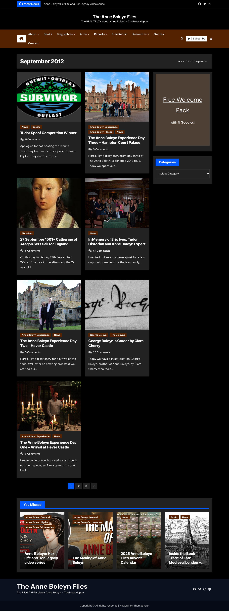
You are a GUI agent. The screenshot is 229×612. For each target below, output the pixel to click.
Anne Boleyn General (38, 517)
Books (48, 34)
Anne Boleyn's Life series (40, 527)
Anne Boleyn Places (101, 131)
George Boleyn (98, 334)
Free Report (120, 34)
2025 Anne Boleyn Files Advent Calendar (136, 559)
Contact (34, 43)
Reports (99, 34)
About (32, 34)
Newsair (124, 607)
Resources (140, 34)
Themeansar (141, 607)
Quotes (159, 34)
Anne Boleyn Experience (104, 126)
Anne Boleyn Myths (37, 522)
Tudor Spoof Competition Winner (48, 133)
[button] (211, 38)
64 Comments (101, 250)
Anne (84, 34)
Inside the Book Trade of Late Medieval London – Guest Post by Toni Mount (185, 564)
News (25, 126)
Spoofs (36, 126)
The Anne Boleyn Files (114, 16)
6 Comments (33, 453)
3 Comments (101, 149)
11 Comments (33, 139)
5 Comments (33, 250)
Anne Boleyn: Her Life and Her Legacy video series (41, 559)
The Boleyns (118, 334)
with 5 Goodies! (183, 122)
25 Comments (101, 352)
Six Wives (27, 233)
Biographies (65, 34)
